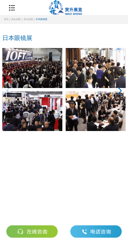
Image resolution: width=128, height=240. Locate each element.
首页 (6, 19)
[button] (119, 91)
